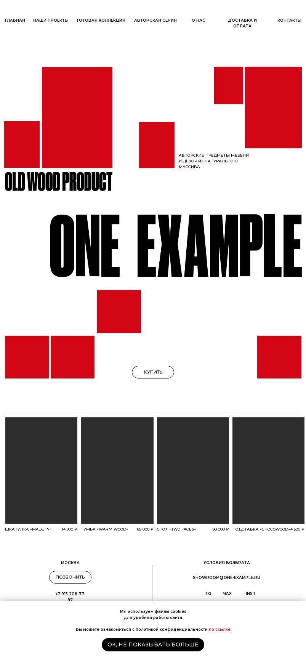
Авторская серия (155, 20)
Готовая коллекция (101, 20)
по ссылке (220, 629)
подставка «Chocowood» (261, 529)
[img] (41, 470)
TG (208, 593)
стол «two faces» (176, 529)
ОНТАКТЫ (289, 20)
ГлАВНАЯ (15, 20)
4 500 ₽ (297, 529)
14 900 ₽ (69, 529)
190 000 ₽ (220, 529)
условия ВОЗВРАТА (226, 562)
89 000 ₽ (145, 529)
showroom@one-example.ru (226, 577)
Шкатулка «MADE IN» (28, 529)
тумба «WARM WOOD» (104, 529)
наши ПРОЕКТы (51, 20)
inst (251, 593)
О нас (198, 20)
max (227, 593)
